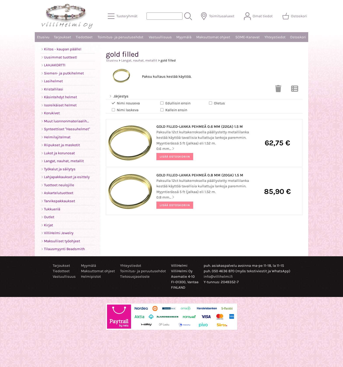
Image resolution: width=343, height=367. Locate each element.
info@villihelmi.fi (218, 276)
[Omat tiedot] (258, 16)
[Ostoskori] (295, 16)
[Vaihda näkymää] (294, 90)
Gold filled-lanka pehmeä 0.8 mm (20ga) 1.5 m (199, 175)
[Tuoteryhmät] (123, 16)
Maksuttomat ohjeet (213, 37)
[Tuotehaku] (164, 16)
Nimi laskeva (124, 109)
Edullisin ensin (175, 103)
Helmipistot (91, 276)
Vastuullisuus (160, 37)
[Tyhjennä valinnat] (278, 90)
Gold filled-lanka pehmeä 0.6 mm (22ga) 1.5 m (199, 127)
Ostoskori (298, 37)
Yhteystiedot (274, 37)
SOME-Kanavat (247, 37)
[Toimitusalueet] (218, 16)
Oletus (216, 103)
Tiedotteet (84, 37)
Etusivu (43, 37)
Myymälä (183, 37)
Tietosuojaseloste (135, 276)
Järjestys (118, 96)
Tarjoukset (62, 37)
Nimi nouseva (125, 103)
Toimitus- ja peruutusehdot (120, 37)
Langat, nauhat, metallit (139, 60)
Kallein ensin (173, 109)
